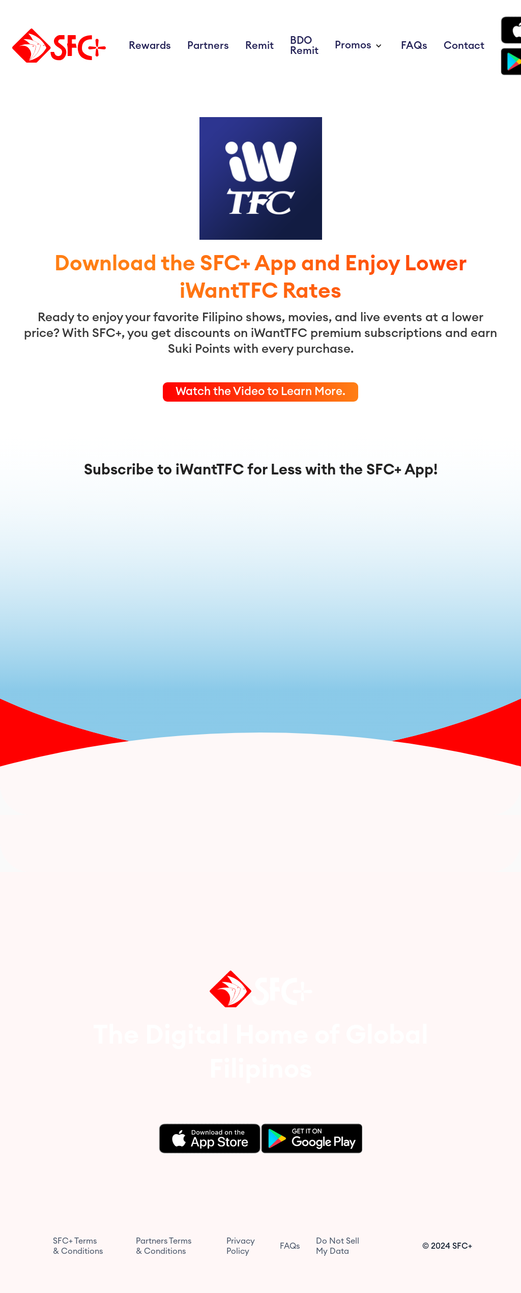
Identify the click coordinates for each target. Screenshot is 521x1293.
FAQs (414, 46)
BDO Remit (304, 46)
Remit (259, 46)
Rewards (150, 46)
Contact (464, 46)
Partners (208, 46)
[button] (360, 46)
